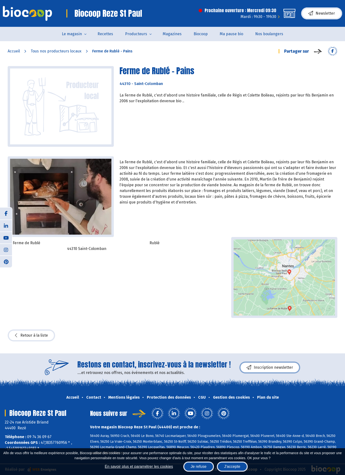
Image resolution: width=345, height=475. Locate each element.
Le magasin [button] (72, 34)
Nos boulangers (269, 34)
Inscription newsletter (270, 367)
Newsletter (321, 13)
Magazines (172, 34)
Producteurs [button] (136, 34)
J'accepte (232, 466)
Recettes (105, 34)
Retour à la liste (31, 335)
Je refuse (199, 466)
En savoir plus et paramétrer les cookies (139, 466)
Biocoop (201, 34)
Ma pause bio (231, 34)
